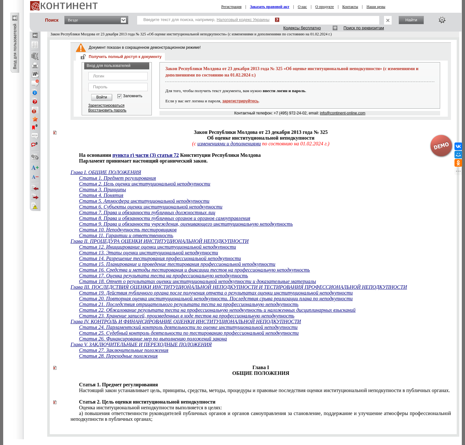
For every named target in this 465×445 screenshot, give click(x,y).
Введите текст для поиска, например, (206, 19)
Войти (101, 97)
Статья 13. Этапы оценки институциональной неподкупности (148, 252)
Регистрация (231, 6)
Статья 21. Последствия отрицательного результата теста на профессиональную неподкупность (189, 304)
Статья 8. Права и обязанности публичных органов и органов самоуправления (164, 218)
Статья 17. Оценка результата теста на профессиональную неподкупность (163, 275)
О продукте (324, 6)
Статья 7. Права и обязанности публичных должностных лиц (147, 212)
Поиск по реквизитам (363, 28)
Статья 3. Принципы (102, 189)
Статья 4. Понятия (101, 195)
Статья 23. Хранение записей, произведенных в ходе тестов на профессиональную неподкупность (186, 315)
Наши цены (375, 6)
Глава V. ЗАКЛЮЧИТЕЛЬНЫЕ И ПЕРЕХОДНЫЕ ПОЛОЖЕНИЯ (141, 344)
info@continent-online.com (342, 113)
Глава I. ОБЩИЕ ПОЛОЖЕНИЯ (105, 172)
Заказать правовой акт (270, 6)
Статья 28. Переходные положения (118, 356)
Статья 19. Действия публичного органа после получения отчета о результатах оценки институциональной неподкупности (216, 292)
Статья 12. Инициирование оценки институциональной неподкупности (157, 247)
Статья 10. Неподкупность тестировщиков (128, 229)
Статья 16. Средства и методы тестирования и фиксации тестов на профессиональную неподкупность (194, 270)
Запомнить (132, 96)
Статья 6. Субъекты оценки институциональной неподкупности (150, 206)
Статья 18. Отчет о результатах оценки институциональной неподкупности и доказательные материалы (197, 281)
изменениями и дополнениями (229, 143)
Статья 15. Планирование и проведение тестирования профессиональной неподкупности (177, 264)
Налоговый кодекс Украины (243, 19)
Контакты (350, 6)
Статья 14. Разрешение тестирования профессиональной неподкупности (160, 258)
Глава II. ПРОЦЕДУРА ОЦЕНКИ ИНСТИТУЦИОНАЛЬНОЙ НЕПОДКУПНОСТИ (159, 241)
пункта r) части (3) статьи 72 (145, 155)
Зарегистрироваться (106, 105)
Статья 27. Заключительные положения (123, 350)
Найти (411, 20)
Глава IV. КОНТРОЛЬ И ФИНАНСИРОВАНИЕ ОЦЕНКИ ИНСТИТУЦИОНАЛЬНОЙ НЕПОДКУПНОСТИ (185, 321)
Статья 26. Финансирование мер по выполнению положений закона (153, 338)
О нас (302, 6)
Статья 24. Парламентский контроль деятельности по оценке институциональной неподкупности (188, 327)
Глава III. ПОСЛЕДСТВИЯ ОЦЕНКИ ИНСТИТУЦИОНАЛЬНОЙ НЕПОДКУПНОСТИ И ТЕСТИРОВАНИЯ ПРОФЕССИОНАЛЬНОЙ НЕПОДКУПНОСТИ (238, 287)
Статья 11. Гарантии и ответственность (126, 235)
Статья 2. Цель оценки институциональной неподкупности (144, 183)
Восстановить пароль (107, 110)
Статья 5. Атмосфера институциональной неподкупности (144, 201)
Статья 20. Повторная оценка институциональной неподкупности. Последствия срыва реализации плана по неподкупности (216, 298)
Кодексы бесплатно (302, 28)
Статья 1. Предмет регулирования (117, 178)
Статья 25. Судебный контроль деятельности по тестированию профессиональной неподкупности (189, 333)
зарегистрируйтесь (240, 101)
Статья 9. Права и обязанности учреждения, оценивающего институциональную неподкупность (186, 224)
